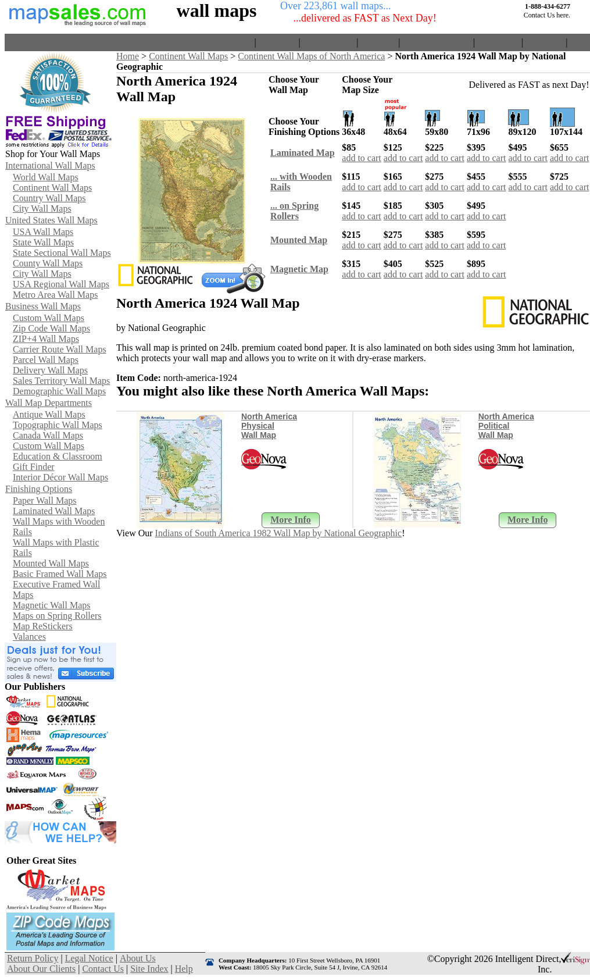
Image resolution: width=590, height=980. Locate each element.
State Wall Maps (43, 242)
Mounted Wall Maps (51, 563)
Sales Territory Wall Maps (61, 381)
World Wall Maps (45, 177)
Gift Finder (34, 467)
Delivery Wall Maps (50, 370)
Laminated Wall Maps (54, 511)
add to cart (361, 158)
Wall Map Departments (48, 403)
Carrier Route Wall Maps (59, 349)
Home (240, 42)
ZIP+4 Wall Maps (46, 339)
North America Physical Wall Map (269, 426)
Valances (29, 637)
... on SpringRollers (294, 211)
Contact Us (498, 42)
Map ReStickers (43, 626)
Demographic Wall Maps (59, 391)
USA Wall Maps (43, 232)
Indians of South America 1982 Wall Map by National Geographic (278, 533)
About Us (378, 42)
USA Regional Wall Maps (61, 284)
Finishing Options (38, 489)
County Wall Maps (48, 263)
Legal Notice (89, 958)
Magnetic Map (299, 269)
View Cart (277, 42)
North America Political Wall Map (506, 426)
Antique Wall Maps (49, 414)
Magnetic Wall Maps (52, 605)
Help (579, 42)
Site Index (544, 42)
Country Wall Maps (49, 198)
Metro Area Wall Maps (55, 295)
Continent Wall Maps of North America (311, 56)
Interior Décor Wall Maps (60, 477)
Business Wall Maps (43, 306)
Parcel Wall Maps (45, 360)
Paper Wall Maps (45, 500)
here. (563, 15)
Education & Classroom (57, 456)
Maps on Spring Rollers (57, 616)
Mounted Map (298, 240)
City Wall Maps (42, 208)
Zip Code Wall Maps (51, 328)
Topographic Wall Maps (57, 425)
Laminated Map (302, 153)
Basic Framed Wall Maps (60, 574)
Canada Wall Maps (48, 435)
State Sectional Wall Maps (62, 253)
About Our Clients (436, 42)
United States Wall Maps (51, 220)
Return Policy (328, 42)
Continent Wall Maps (52, 188)
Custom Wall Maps (48, 318)
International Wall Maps (50, 165)
